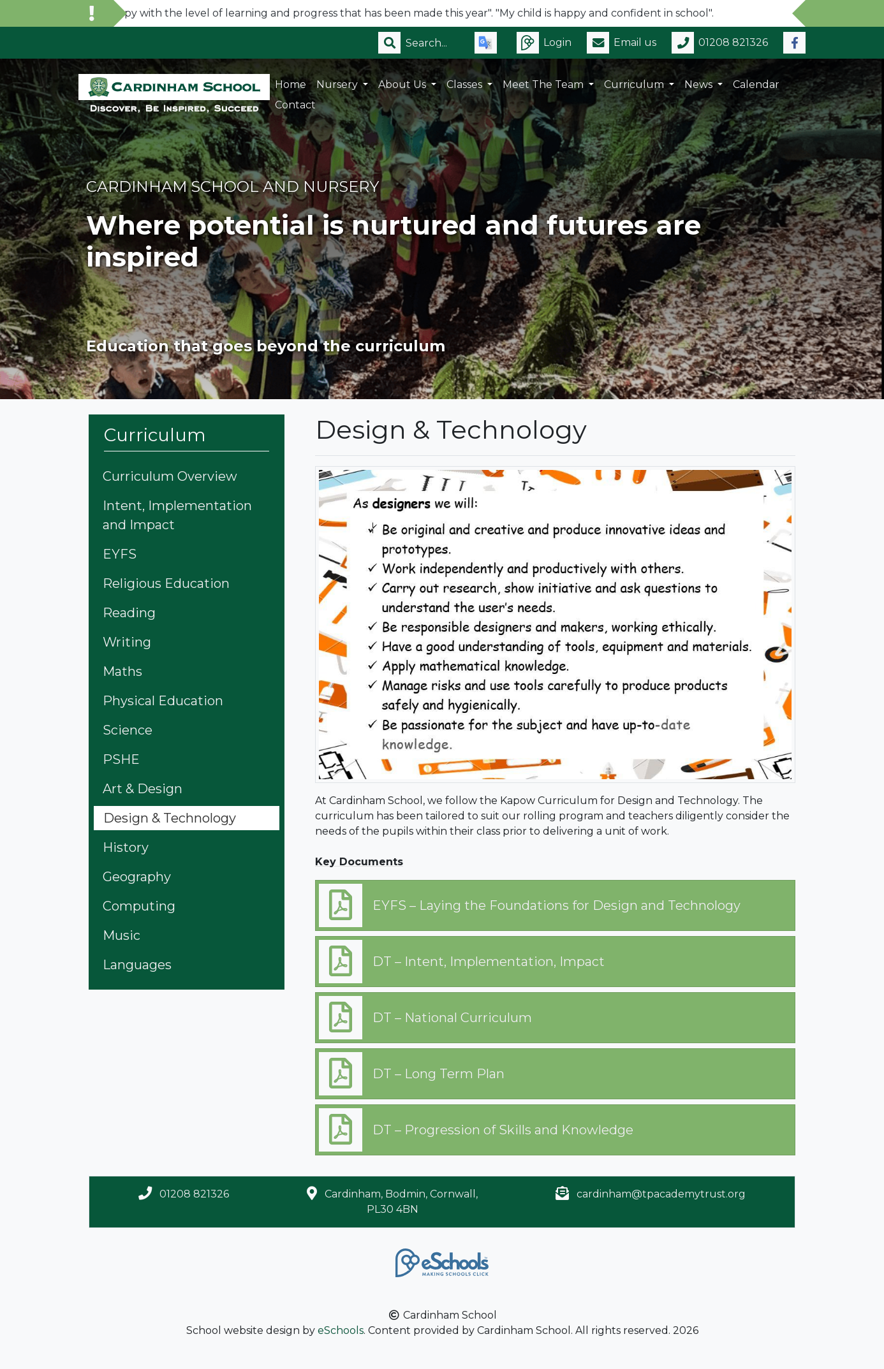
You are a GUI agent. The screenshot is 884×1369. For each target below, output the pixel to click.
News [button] (699, 84)
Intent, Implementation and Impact (177, 515)
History (126, 847)
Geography (137, 876)
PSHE (121, 759)
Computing (139, 906)
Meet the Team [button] (544, 84)
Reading (129, 612)
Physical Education (163, 700)
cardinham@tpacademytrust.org (661, 1194)
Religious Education (166, 583)
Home (290, 84)
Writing (127, 642)
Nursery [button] (338, 84)
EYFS (119, 554)
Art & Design (142, 788)
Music (121, 935)
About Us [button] (403, 84)
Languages (137, 964)
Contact (295, 105)
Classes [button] (465, 84)
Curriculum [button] (635, 84)
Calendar (756, 84)
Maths (122, 671)
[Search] (432, 43)
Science (127, 730)
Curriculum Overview (170, 476)
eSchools (341, 1330)
